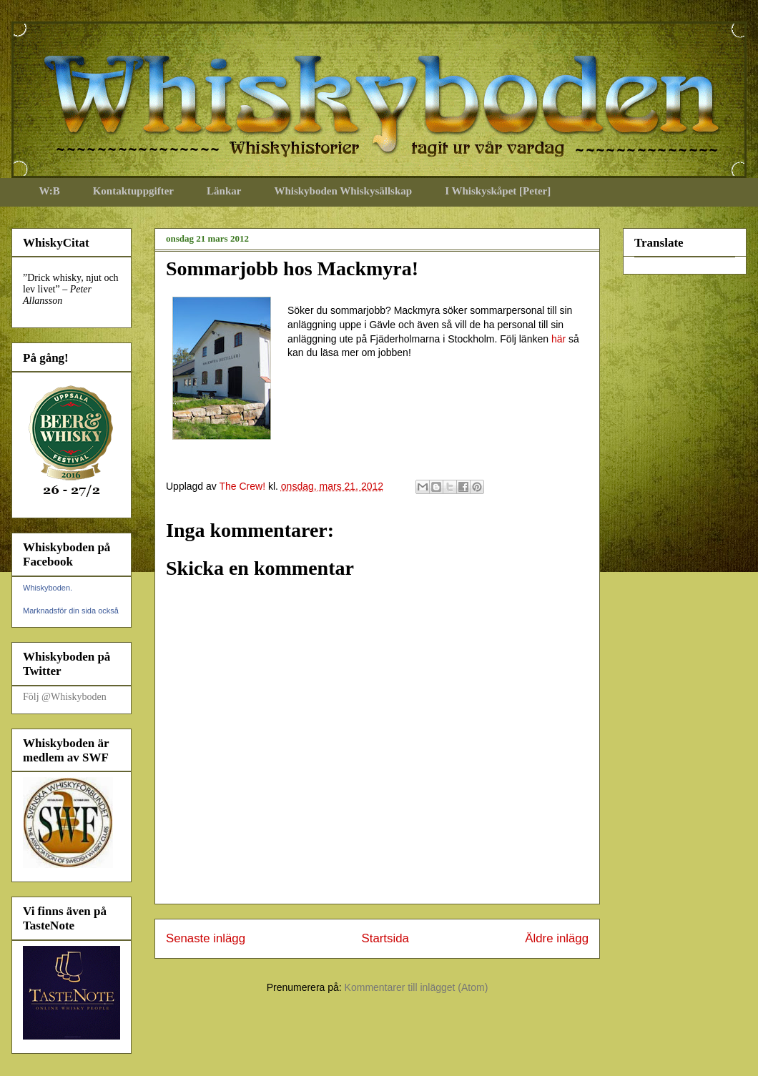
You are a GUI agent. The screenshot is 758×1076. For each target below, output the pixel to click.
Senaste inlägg (205, 938)
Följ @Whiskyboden (65, 696)
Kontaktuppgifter (133, 191)
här (558, 339)
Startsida (385, 938)
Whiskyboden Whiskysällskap (343, 191)
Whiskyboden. (47, 587)
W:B (49, 191)
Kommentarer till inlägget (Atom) (416, 987)
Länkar (224, 191)
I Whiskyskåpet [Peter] (498, 191)
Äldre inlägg (557, 938)
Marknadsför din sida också (71, 610)
